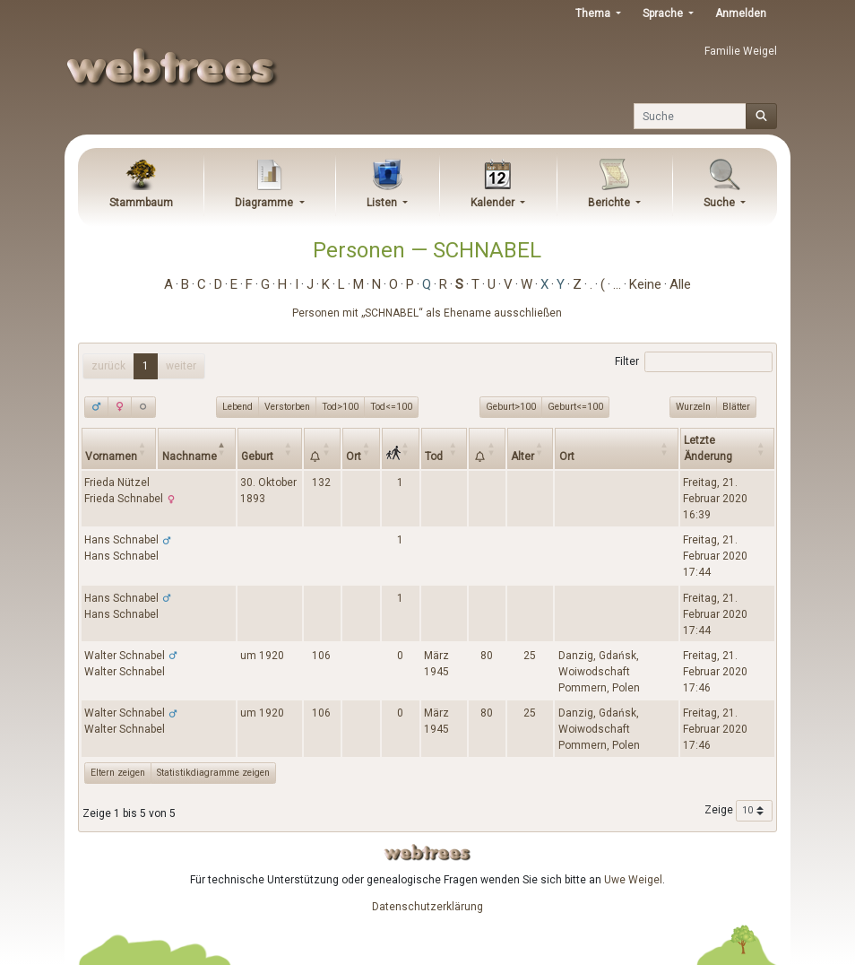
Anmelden (740, 13)
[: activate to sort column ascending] (322, 448)
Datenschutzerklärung (427, 906)
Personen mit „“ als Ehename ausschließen (427, 313)
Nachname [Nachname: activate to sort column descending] (189, 456)
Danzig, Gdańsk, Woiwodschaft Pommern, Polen (599, 671)
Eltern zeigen (118, 772)
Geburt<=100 (575, 406)
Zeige (738, 811)
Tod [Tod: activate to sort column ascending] (434, 456)
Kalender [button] (494, 202)
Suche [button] (721, 202)
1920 (271, 655)
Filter (693, 362)
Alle (680, 284)
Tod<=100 (391, 406)
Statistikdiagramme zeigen (213, 772)
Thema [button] (594, 13)
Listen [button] (383, 202)
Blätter (736, 406)
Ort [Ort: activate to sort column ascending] (353, 456)
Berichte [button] (610, 202)
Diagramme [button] (265, 202)
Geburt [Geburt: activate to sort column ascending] (257, 456)
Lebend (237, 406)
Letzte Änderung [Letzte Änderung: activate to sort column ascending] (708, 448)
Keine (645, 284)
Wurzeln (693, 406)
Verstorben (287, 406)
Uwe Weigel (633, 880)
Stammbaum (141, 202)
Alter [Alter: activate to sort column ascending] (522, 456)
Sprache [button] (664, 13)
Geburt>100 (511, 406)
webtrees (427, 852)
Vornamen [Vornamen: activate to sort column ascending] (111, 456)
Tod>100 (340, 406)
